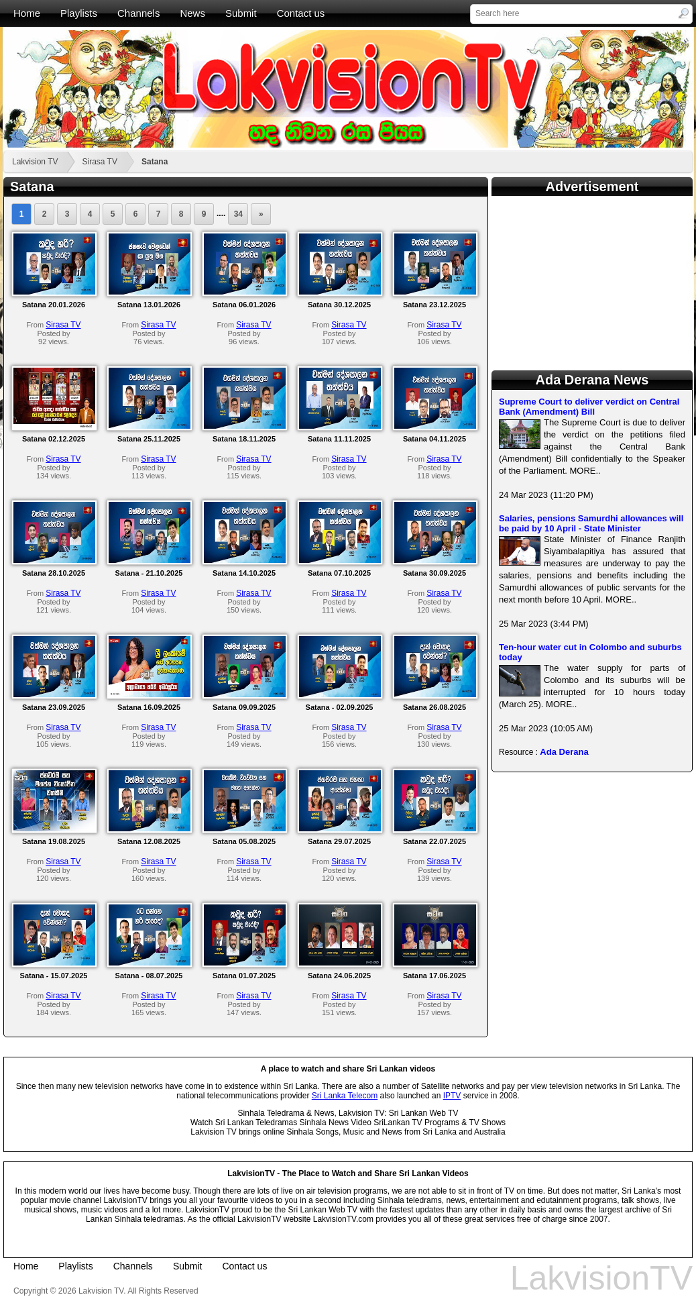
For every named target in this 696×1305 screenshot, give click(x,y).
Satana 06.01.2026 (244, 305)
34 (238, 214)
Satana (154, 161)
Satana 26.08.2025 (434, 707)
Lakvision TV (35, 161)
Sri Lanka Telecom (345, 1095)
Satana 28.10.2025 (53, 573)
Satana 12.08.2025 (148, 841)
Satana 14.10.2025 (244, 573)
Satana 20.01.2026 (53, 305)
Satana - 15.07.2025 (54, 976)
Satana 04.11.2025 (434, 439)
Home (26, 13)
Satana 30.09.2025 (434, 573)
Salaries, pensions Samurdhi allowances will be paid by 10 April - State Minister (591, 523)
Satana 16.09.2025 (148, 707)
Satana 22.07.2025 (434, 841)
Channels (138, 13)
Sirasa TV (99, 161)
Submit (241, 13)
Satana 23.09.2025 (53, 707)
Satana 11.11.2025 (339, 439)
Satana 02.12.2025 (53, 439)
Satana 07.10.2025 (339, 573)
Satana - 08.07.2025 (149, 976)
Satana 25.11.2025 (148, 439)
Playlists (78, 13)
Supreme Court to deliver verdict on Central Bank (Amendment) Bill (589, 407)
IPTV (452, 1095)
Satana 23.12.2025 (434, 305)
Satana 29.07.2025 (339, 841)
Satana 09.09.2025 (244, 707)
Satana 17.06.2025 (434, 976)
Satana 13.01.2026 (148, 305)
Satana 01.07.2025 (244, 976)
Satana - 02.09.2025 (339, 707)
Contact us (301, 13)
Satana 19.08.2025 (53, 841)
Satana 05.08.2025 (244, 841)
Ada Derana (564, 752)
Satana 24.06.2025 (339, 976)
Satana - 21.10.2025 (149, 573)
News (192, 13)
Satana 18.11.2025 (244, 439)
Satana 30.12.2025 (339, 305)
